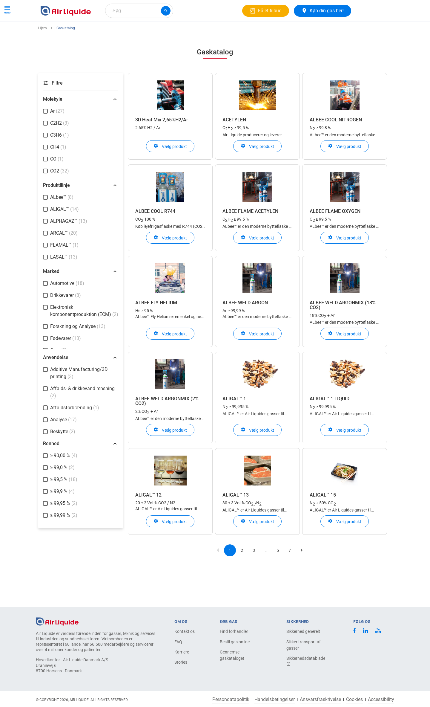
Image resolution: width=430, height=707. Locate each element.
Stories (180, 662)
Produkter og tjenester (66, 32)
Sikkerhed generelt (303, 631)
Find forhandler (234, 631)
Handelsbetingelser (274, 699)
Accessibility (381, 699)
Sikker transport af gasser (303, 644)
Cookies (354, 699)
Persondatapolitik (230, 699)
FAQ (178, 641)
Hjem (42, 50)
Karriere (167, 32)
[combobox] (139, 11)
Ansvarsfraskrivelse (320, 699)
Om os (143, 32)
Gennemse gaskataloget (232, 655)
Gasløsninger (112, 32)
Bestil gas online (235, 641)
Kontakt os (184, 631)
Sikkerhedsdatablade (305, 661)
